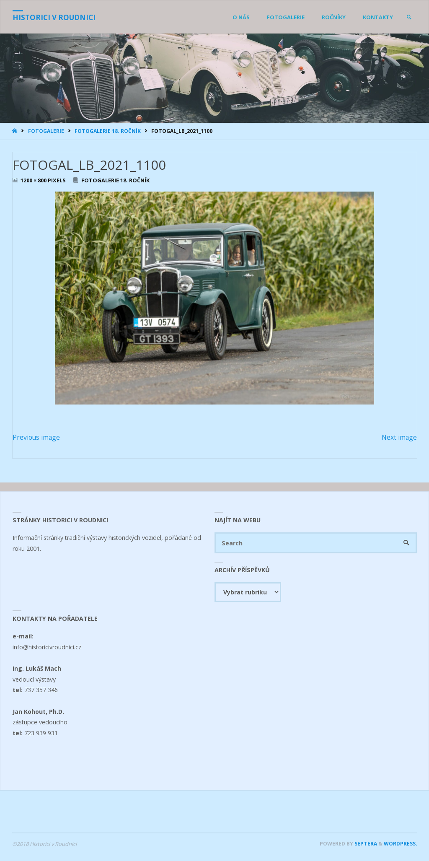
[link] (409, 17)
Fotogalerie (46, 131)
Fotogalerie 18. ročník (108, 131)
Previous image (36, 437)
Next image (399, 437)
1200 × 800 (34, 180)
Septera (365, 843)
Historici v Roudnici (54, 17)
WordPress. (400, 843)
